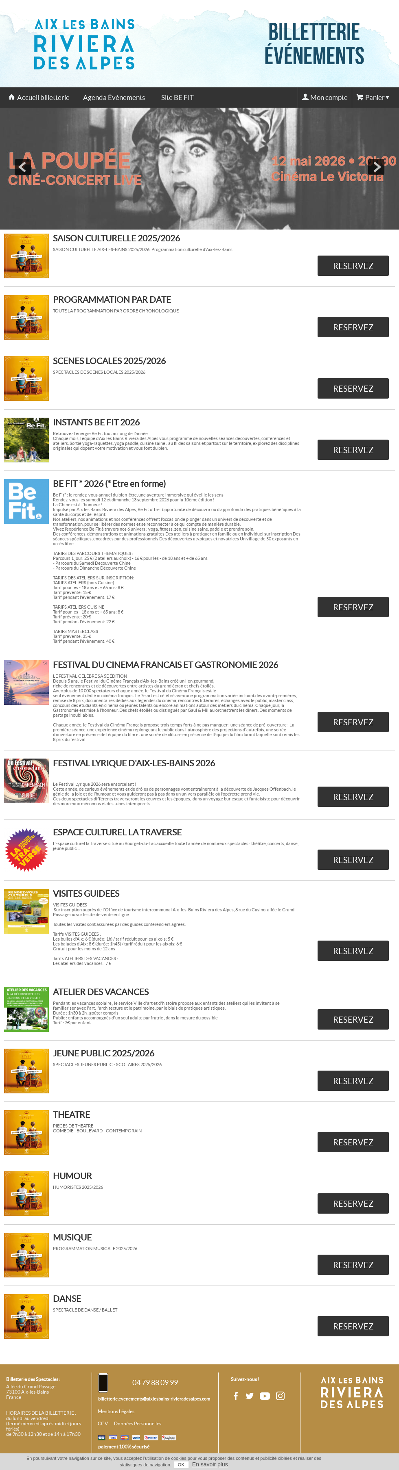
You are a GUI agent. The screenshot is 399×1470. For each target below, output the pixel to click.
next (376, 167)
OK (181, 1464)
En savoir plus (210, 1464)
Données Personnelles (137, 1423)
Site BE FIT (177, 97)
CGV (103, 1423)
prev (22, 167)
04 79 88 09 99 (155, 1382)
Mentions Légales (116, 1411)
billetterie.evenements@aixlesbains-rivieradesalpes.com (154, 1398)
